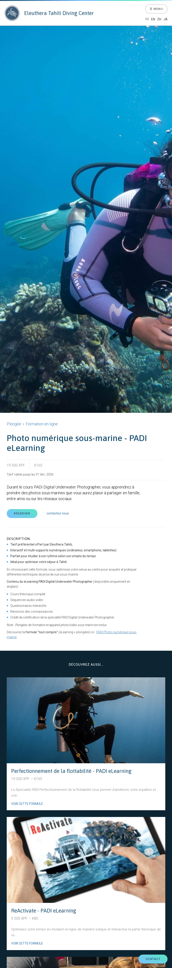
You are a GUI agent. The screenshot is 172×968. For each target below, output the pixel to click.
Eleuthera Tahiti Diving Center (49, 13)
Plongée (14, 424)
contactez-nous (58, 513)
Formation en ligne (42, 424)
